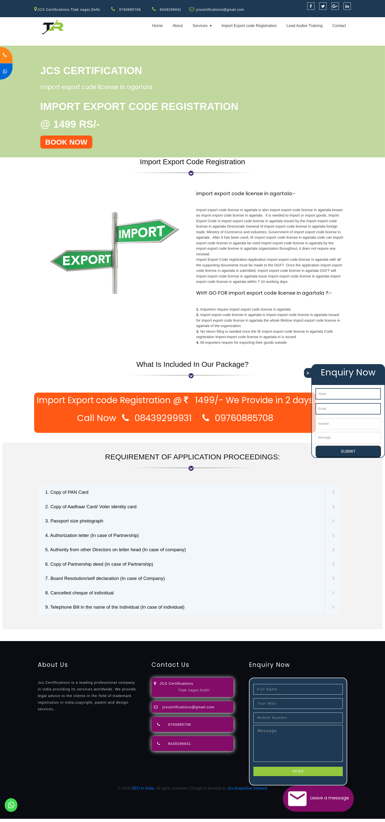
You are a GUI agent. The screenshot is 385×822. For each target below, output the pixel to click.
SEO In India (143, 791)
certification (298, 635)
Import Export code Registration (249, 26)
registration (196, 635)
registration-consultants (54, 635)
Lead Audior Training (305, 26)
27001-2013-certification (85, 641)
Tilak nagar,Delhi (193, 693)
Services (199, 26)
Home (157, 26)
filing (153, 635)
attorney (166, 635)
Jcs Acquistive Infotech (247, 791)
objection (126, 635)
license (249, 635)
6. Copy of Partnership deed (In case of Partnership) (102, 566)
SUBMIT (348, 451)
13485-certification (124, 641)
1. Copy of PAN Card (68, 492)
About (177, 26)
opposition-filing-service (96, 635)
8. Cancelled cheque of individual (81, 595)
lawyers (141, 635)
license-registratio (271, 635)
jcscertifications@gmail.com (220, 10)
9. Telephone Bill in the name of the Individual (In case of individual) (118, 610)
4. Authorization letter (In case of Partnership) (94, 536)
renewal (214, 635)
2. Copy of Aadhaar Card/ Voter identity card (93, 507)
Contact (339, 26)
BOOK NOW (66, 142)
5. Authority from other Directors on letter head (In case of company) (119, 551)
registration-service (16, 635)
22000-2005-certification (42, 641)
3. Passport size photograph (75, 522)
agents (180, 635)
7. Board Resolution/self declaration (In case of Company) (108, 581)
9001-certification (344, 635)
